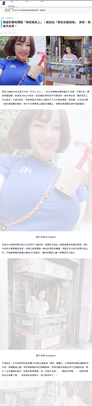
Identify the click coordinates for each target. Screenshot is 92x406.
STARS (11, 7)
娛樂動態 (10, 18)
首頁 (2, 18)
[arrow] (4, 3)
